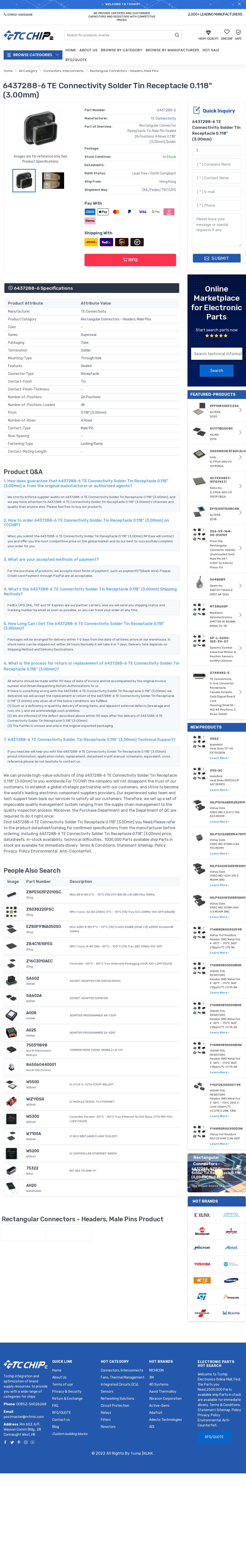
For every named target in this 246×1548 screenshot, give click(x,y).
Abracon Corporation (165, 1399)
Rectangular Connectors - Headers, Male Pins (124, 71)
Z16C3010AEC (39, 961)
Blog (55, 1427)
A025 (31, 1030)
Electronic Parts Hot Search (216, 1364)
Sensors (107, 1392)
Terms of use (62, 1384)
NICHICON (156, 1370)
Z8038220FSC (40, 909)
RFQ (130, 260)
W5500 (32, 1082)
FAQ (55, 1406)
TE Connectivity (163, 118)
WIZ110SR (35, 1099)
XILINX (148, 1453)
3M (151, 1377)
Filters (106, 1420)
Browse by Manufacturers (172, 50)
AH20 (31, 1185)
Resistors (108, 1427)
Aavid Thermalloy (162, 1392)
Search (216, 370)
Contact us (61, 1420)
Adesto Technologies (165, 1420)
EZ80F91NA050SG (43, 926)
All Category (28, 71)
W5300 (32, 1116)
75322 (32, 1168)
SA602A (34, 995)
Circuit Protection (115, 1406)
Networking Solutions (117, 1399)
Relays (106, 1413)
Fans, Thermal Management (122, 1377)
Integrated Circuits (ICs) (119, 1384)
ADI (151, 1427)
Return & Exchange (67, 1399)
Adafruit (155, 1413)
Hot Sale (211, 50)
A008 (31, 1013)
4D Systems (159, 1384)
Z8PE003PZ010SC (43, 892)
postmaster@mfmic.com (24, 1417)
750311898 (36, 1045)
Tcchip (136, 1453)
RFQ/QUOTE (76, 59)
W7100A (33, 1133)
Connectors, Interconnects (63, 71)
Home (71, 50)
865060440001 (41, 1064)
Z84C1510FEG (39, 943)
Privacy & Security (67, 1392)
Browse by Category (122, 50)
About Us (88, 50)
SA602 (32, 978)
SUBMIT (216, 258)
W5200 (32, 1151)
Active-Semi (159, 1406)
